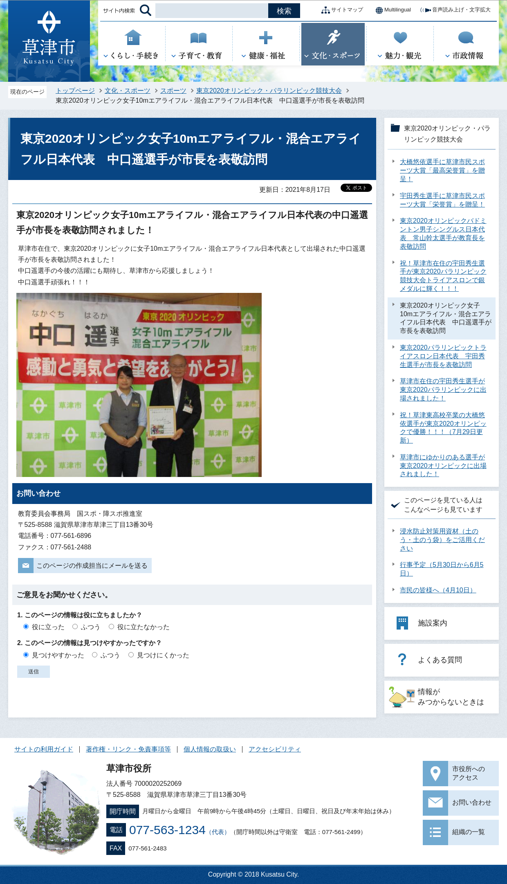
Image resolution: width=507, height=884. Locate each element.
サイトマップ (340, 10)
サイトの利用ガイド (43, 749)
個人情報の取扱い (210, 749)
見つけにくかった (163, 655)
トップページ (75, 90)
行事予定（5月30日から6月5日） (442, 569)
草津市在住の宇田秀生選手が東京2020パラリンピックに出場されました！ (443, 390)
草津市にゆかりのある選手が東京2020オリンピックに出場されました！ (443, 466)
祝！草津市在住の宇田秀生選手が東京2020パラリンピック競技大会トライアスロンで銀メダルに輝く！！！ (443, 276)
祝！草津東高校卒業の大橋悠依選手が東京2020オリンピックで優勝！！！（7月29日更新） (443, 428)
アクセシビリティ (275, 749)
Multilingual (391, 10)
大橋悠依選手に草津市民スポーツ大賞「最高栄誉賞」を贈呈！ (442, 170)
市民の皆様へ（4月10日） (438, 590)
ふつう (91, 626)
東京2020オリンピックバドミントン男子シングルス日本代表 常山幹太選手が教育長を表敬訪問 (443, 233)
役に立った (48, 626)
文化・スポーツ (127, 90)
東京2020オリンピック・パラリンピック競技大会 (269, 90)
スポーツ (173, 90)
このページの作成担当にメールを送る (92, 565)
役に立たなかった (143, 626)
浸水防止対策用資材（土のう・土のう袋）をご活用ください (442, 540)
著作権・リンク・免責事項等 (128, 749)
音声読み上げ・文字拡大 (455, 10)
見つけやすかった (58, 655)
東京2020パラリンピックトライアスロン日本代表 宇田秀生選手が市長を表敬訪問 (443, 356)
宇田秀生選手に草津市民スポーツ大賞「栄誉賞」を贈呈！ (442, 200)
